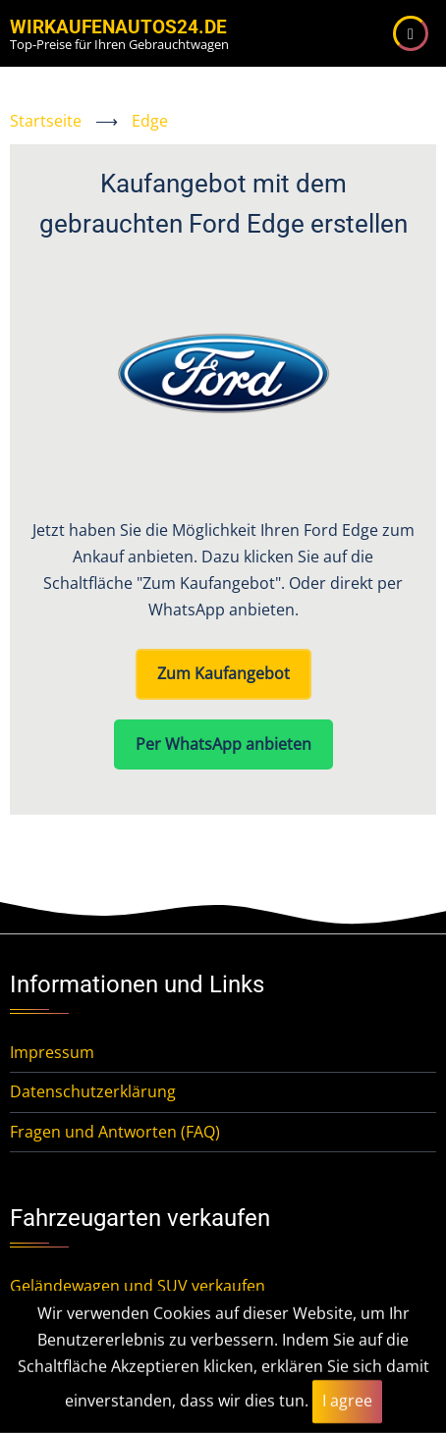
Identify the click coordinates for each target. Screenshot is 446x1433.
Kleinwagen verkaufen (91, 1325)
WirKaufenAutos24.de (118, 27)
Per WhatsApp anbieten (223, 744)
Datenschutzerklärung (93, 1091)
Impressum (52, 1052)
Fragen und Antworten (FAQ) (115, 1131)
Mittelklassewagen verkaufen (116, 1365)
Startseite (46, 121)
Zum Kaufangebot (223, 673)
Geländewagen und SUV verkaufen (137, 1286)
